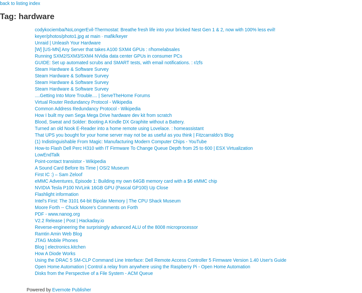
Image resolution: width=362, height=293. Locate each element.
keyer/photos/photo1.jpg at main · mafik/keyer (81, 36)
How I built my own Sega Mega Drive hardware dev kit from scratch (103, 115)
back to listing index (20, 3)
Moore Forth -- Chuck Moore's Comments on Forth (86, 207)
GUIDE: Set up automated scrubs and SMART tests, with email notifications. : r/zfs (119, 62)
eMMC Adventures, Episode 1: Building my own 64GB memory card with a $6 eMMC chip (126, 181)
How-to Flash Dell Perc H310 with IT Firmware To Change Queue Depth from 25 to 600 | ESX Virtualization (144, 148)
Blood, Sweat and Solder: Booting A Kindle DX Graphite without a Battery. (110, 121)
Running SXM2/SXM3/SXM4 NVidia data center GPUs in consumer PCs (108, 56)
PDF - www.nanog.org (57, 214)
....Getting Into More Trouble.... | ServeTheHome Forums (92, 95)
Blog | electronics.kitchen (60, 247)
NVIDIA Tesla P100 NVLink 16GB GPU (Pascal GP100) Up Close (101, 187)
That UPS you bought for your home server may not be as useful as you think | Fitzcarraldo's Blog (134, 135)
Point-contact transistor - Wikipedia (70, 161)
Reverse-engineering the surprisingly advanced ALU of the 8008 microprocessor (116, 227)
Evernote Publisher (71, 289)
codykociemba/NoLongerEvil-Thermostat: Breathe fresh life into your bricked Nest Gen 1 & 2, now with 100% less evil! (155, 29)
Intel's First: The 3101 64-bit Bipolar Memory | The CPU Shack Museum (108, 200)
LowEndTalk (47, 154)
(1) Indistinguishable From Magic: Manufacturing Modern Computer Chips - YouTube (121, 141)
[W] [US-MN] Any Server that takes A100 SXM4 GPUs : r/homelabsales (107, 49)
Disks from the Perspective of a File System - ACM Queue (94, 273)
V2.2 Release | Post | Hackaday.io (69, 220)
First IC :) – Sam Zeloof (58, 174)
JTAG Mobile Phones (56, 240)
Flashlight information (57, 194)
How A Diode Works (55, 253)
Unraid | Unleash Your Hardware (68, 42)
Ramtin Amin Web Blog (58, 233)
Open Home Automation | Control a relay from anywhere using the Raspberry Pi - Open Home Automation (142, 266)
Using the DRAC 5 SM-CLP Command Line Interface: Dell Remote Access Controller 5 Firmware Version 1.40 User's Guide (160, 260)
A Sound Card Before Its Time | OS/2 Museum (82, 168)
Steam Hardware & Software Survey (72, 69)
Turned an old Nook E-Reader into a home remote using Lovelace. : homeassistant (119, 128)
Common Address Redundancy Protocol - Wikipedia (88, 108)
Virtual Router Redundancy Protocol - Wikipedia (83, 102)
